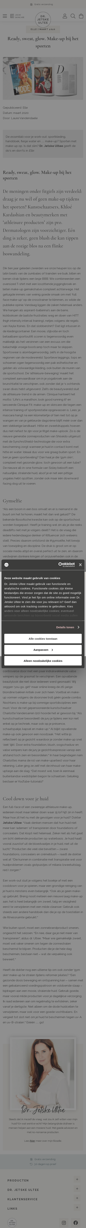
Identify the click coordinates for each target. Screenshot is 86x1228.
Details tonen (65, 627)
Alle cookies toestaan (43, 638)
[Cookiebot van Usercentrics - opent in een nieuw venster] (58, 564)
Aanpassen (43, 649)
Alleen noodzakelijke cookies (43, 660)
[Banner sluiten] (80, 564)
